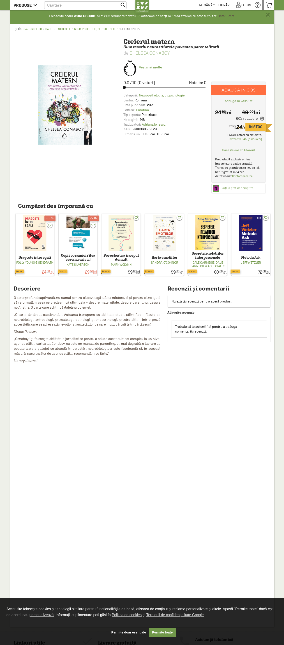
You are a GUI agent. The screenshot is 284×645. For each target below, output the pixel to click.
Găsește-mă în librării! (238, 150)
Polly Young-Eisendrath (34, 262)
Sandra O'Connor (164, 262)
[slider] (164, 87)
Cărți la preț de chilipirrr (237, 188)
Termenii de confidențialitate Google (175, 615)
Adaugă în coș (239, 90)
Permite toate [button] (162, 632)
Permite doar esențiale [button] (128, 632)
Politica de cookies (127, 615)
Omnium (142, 110)
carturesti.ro (32, 29)
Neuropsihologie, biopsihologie (94, 29)
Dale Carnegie (203, 262)
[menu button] (26, 5)
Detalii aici (226, 16)
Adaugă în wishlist (238, 101)
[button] (85, 5)
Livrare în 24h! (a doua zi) (245, 139)
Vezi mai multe (142, 67)
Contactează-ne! (243, 176)
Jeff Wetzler (251, 262)
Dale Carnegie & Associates (207, 264)
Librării (226, 5)
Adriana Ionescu (154, 124)
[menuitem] (208, 5)
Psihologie (64, 29)
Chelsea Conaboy (149, 53)
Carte (49, 29)
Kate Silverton (78, 264)
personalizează (41, 615)
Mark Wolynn (121, 264)
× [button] (267, 14)
